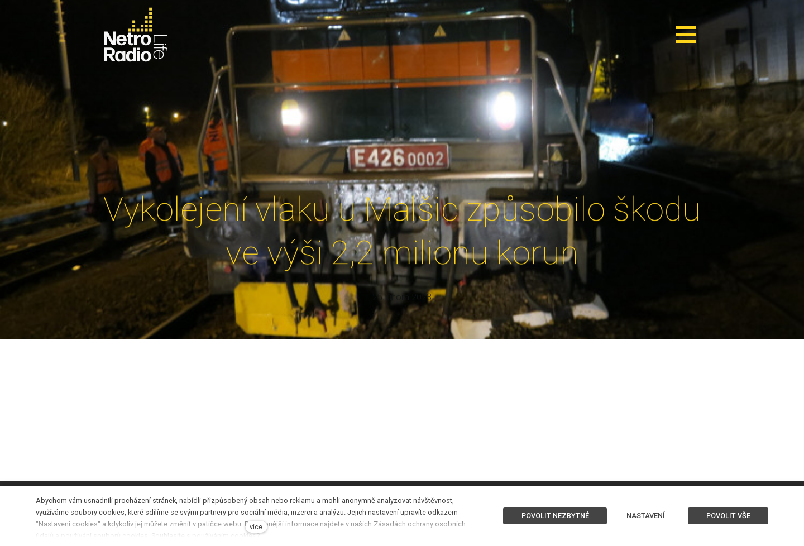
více (256, 527)
